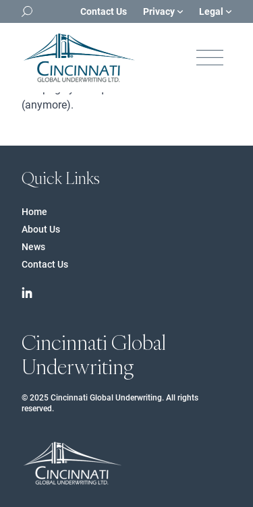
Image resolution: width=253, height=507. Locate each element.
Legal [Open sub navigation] (215, 11)
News (33, 246)
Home (34, 211)
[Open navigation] (209, 57)
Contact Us (103, 11)
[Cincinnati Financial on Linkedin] (27, 292)
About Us (41, 229)
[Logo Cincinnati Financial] (79, 57)
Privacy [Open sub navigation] (163, 11)
